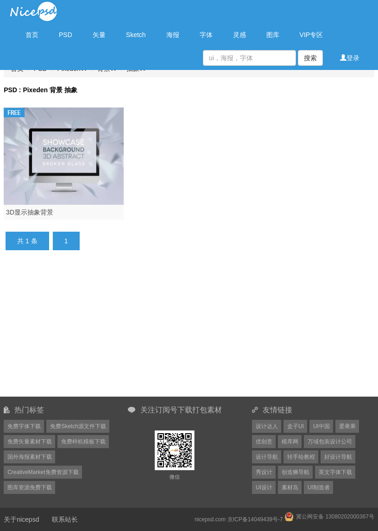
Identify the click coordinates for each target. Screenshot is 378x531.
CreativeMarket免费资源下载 (42, 472)
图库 (272, 34)
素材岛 (290, 487)
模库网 (290, 441)
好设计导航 (338, 457)
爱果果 (347, 426)
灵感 (239, 34)
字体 (206, 34)
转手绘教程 (301, 457)
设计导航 (267, 457)
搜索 (310, 58)
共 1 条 (27, 241)
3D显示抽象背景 (29, 212)
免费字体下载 (24, 426)
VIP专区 (311, 34)
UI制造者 (319, 487)
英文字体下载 (335, 472)
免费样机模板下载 (83, 441)
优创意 (264, 441)
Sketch (136, 34)
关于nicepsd (21, 519)
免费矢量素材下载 (29, 441)
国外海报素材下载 (29, 457)
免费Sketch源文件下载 (78, 426)
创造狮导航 (295, 472)
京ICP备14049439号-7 (255, 519)
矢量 (99, 34)
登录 (349, 58)
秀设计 (264, 472)
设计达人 (267, 426)
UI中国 (321, 426)
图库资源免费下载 (29, 487)
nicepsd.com (210, 519)
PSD (65, 34)
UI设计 (264, 487)
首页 (31, 34)
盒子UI (295, 426)
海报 (172, 34)
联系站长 (65, 519)
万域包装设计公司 (330, 441)
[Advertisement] (196, 329)
